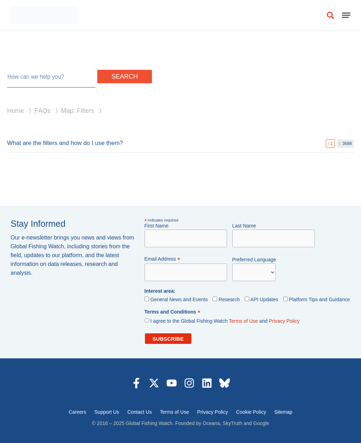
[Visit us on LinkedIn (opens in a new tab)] (207, 383)
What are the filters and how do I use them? (65, 143)
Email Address (162, 259)
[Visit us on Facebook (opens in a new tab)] (136, 383)
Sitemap (283, 412)
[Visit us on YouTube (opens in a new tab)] (171, 383)
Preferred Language (254, 259)
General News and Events (179, 299)
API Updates (264, 299)
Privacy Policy (284, 321)
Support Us (106, 412)
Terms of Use (243, 321)
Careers (77, 412)
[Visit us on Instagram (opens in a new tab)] (189, 383)
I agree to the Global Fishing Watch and (224, 321)
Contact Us (139, 412)
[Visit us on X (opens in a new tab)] (154, 383)
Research (229, 299)
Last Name (244, 226)
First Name (157, 226)
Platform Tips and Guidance (319, 299)
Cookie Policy (251, 412)
